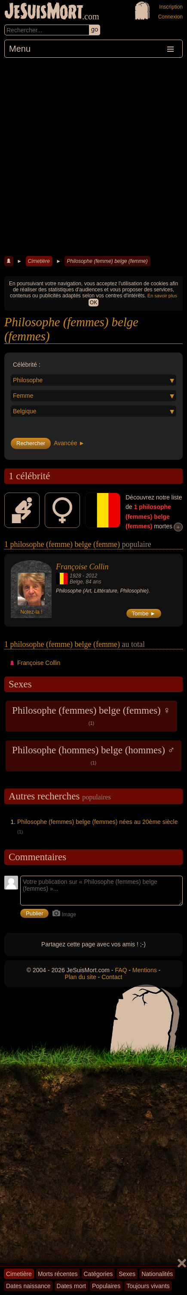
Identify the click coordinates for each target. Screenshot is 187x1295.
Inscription (171, 7)
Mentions (144, 970)
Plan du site (80, 977)
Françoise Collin (82, 566)
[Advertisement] (93, 156)
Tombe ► (144, 613)
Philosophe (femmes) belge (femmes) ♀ (91, 715)
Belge (76, 582)
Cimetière (39, 261)
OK (93, 303)
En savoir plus (162, 295)
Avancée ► (69, 443)
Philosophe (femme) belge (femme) (107, 261)
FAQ (121, 970)
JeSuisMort (43, 12)
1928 (75, 576)
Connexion (170, 17)
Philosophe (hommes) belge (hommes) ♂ (93, 755)
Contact (111, 977)
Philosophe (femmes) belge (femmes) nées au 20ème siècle (97, 821)
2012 (91, 576)
